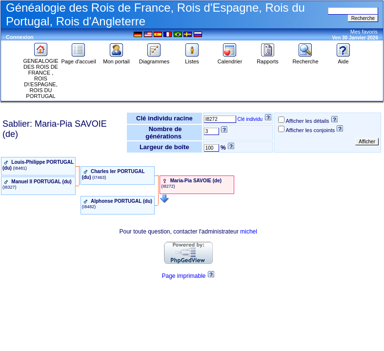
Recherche (305, 59)
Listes (192, 59)
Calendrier (230, 59)
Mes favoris (364, 32)
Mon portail (116, 59)
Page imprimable (183, 276)
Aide (343, 59)
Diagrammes (154, 59)
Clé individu (250, 119)
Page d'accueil (78, 59)
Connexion (20, 37)
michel (248, 231)
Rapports (268, 59)
